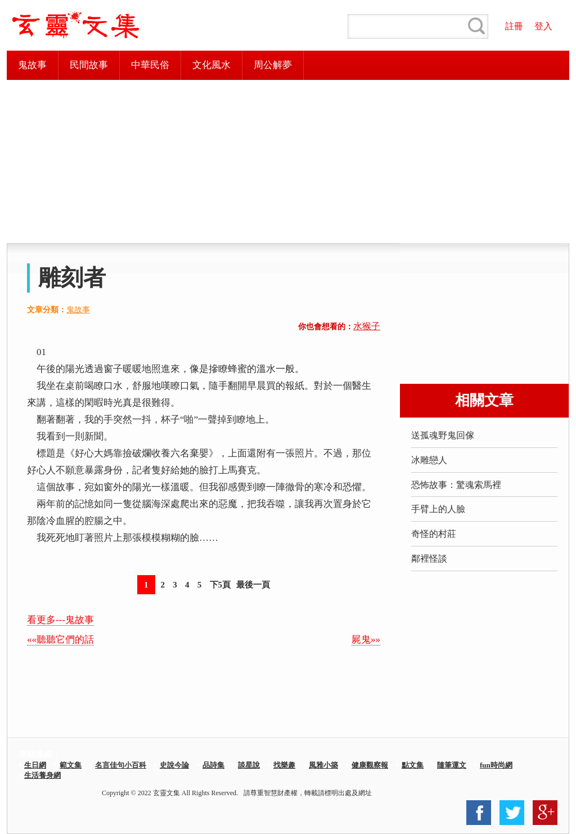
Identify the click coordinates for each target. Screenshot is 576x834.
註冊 (514, 26)
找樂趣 (284, 765)
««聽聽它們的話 (60, 639)
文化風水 (211, 65)
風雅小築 (323, 765)
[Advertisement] (288, 161)
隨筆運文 (451, 765)
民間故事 (89, 65)
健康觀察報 (370, 765)
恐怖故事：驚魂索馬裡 (456, 485)
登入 (543, 26)
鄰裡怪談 (429, 558)
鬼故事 (32, 65)
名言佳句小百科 (120, 765)
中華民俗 (150, 65)
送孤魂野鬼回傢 (442, 435)
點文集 (413, 765)
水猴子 (366, 326)
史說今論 (174, 765)
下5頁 (220, 584)
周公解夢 (273, 65)
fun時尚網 (496, 765)
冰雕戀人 (429, 460)
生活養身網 (42, 775)
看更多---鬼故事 (60, 620)
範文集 (71, 765)
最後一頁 (253, 584)
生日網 (35, 765)
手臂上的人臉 (438, 509)
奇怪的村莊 (433, 534)
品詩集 (213, 765)
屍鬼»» (366, 639)
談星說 (249, 765)
